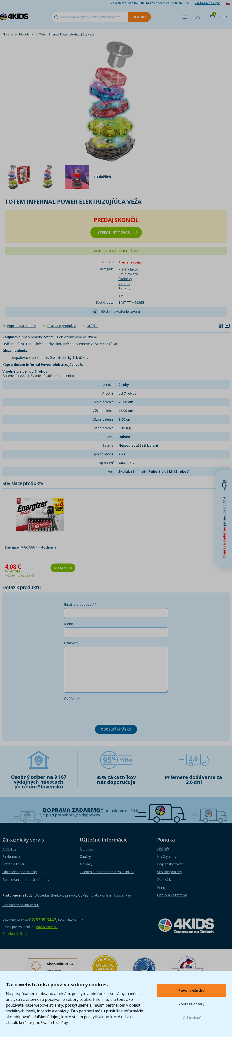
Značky (85, 856)
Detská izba (166, 879)
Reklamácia (11, 856)
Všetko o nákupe (207, 3)
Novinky (86, 864)
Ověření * (71, 698)
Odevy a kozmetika (172, 895)
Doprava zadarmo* (73, 810)
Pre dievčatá (128, 274)
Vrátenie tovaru (14, 864)
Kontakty (9, 848)
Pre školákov (128, 269)
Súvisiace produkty (61, 325)
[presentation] (101, 711)
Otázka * (71, 643)
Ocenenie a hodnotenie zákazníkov (107, 872)
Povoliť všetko (191, 990)
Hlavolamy (26, 34)
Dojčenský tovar (170, 864)
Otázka (92, 325)
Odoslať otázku (116, 729)
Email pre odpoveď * (80, 604)
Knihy (161, 887)
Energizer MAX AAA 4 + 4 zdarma (30, 547)
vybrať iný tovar (118, 232)
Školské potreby (169, 872)
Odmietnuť (191, 1017)
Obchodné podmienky (19, 872)
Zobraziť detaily (191, 1004)
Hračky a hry (166, 856)
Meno (68, 623)
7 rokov (124, 283)
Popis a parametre (21, 325)
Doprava (86, 848)
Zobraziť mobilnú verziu (20, 905)
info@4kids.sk (47, 927)
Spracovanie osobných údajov (25, 879)
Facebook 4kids (15, 933)
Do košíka (63, 567)
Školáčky (125, 279)
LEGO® (163, 848)
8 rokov (124, 288)
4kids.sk (7, 34)
